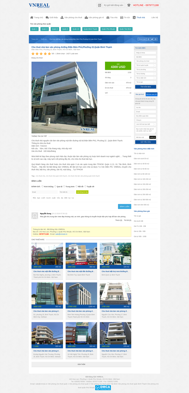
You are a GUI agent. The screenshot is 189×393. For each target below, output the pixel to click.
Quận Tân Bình (125, 29)
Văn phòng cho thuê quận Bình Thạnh (132, 385)
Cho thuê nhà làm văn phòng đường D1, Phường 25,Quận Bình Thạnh (61, 312)
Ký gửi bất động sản (113, 5)
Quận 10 (76, 29)
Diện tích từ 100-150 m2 (142, 179)
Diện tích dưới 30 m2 (141, 159)
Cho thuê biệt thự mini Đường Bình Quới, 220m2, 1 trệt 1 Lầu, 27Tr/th (129, 272)
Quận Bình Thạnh (90, 29)
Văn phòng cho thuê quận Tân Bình (104, 385)
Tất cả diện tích (139, 153)
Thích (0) (118, 221)
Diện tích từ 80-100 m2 (142, 174)
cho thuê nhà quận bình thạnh (56, 176)
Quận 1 (34, 29)
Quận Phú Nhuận (108, 29)
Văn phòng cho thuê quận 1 (58, 385)
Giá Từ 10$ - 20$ (140, 226)
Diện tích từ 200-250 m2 (142, 189)
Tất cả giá (137, 216)
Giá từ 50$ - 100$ (140, 236)
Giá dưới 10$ (138, 221)
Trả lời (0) (127, 221)
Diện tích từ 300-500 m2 (142, 200)
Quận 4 (65, 29)
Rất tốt (80, 187)
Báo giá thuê (140, 94)
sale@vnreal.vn (61, 235)
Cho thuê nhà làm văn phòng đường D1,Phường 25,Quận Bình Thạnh (61, 352)
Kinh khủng (48, 187)
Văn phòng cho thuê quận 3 (79, 385)
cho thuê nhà (40, 176)
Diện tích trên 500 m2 (141, 205)
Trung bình (70, 187)
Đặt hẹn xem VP (151, 94)
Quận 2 (44, 29)
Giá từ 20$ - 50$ (139, 231)
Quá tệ (59, 187)
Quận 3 (55, 29)
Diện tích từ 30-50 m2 (141, 164)
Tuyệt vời (90, 187)
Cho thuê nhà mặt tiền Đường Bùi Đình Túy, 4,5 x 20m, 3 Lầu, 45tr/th (95, 272)
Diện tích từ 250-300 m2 (142, 194)
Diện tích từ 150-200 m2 (142, 184)
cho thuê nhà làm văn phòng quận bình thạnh (84, 176)
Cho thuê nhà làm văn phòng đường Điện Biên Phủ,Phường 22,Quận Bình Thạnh (72, 47)
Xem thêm (81, 365)
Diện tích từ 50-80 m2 (141, 169)
